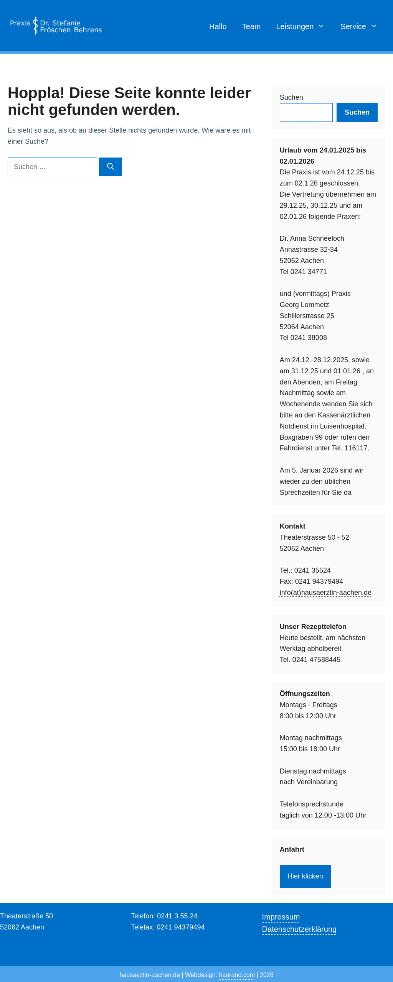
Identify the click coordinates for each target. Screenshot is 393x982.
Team (251, 26)
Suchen (291, 97)
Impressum (281, 917)
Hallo (218, 26)
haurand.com (237, 975)
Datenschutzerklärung (299, 929)
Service (362, 26)
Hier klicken (305, 876)
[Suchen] (110, 167)
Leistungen (304, 26)
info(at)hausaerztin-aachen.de (326, 592)
